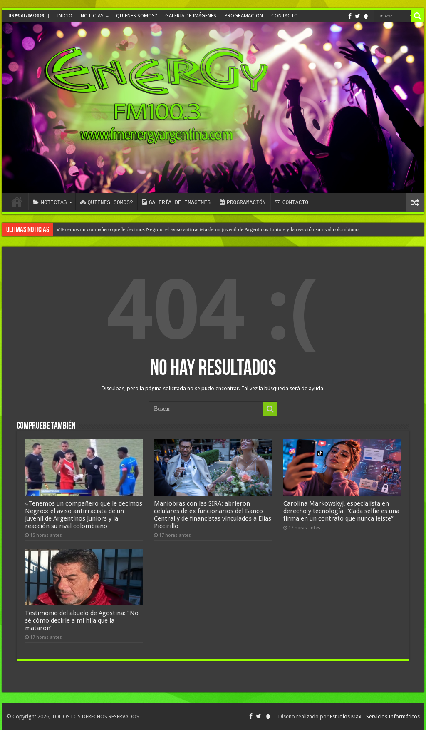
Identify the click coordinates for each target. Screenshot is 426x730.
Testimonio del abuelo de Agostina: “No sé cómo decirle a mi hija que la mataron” (82, 620)
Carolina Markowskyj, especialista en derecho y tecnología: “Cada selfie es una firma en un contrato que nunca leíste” (341, 511)
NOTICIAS (92, 16)
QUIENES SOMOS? (136, 16)
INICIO (64, 16)
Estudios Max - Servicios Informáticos (375, 716)
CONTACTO (284, 16)
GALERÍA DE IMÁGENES (190, 16)
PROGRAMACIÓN (244, 16)
